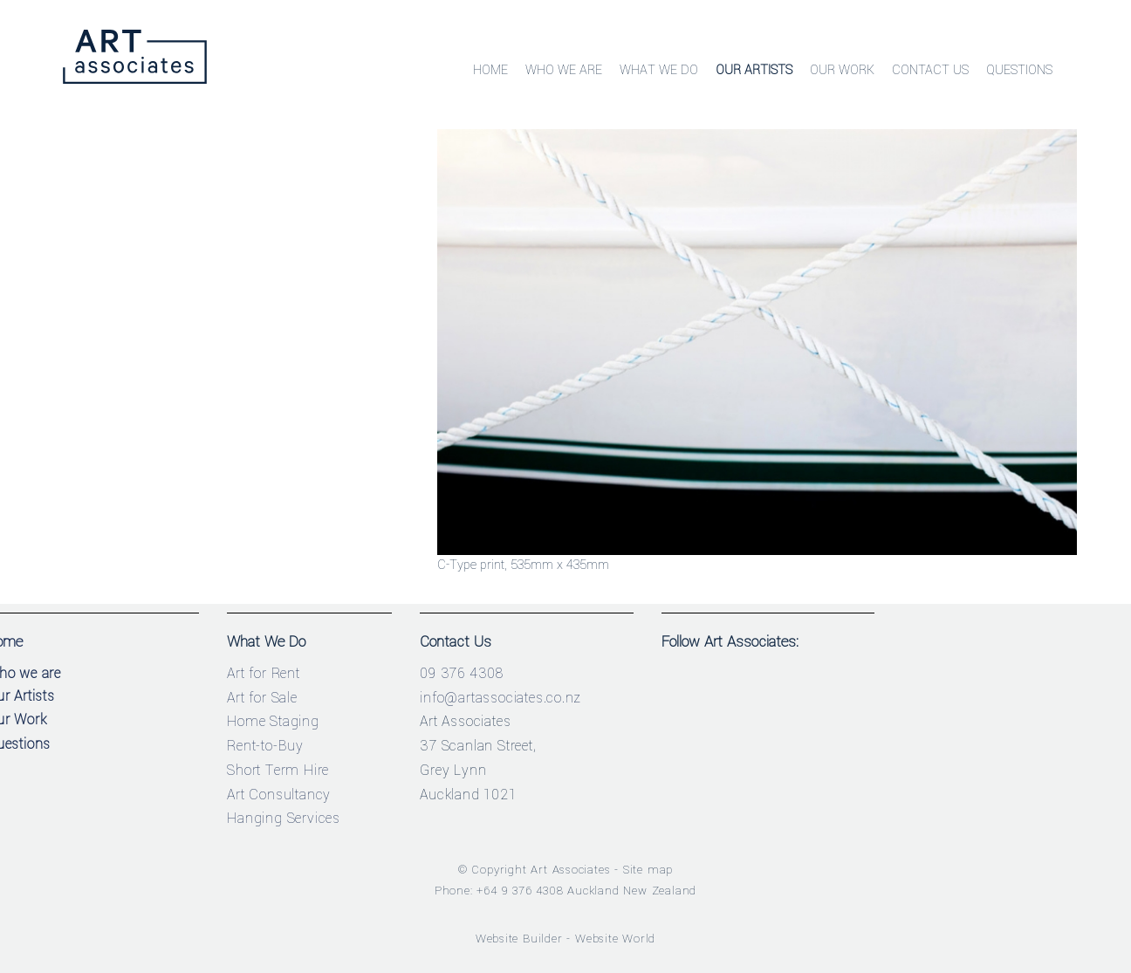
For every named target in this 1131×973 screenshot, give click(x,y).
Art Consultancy (279, 795)
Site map (648, 869)
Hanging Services (283, 818)
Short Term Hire (278, 770)
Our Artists (754, 70)
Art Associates (570, 869)
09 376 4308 (462, 673)
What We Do (659, 70)
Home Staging (273, 721)
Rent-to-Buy (265, 746)
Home (490, 70)
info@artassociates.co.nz (500, 698)
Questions (1019, 70)
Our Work (842, 70)
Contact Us (930, 70)
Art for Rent (263, 673)
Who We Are (563, 70)
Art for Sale (262, 698)
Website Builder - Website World (566, 938)
